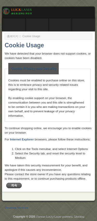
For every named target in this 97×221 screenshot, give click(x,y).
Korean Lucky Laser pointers (54, 216)
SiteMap (79, 216)
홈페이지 (12, 36)
